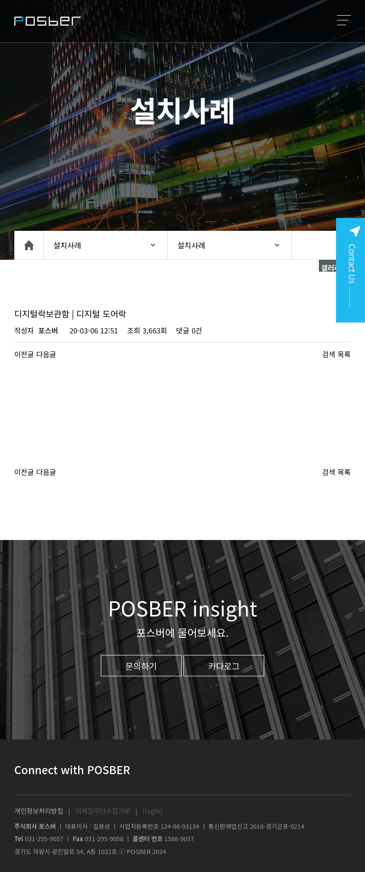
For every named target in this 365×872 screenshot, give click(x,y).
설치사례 (67, 245)
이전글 (24, 354)
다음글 (46, 354)
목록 (344, 354)
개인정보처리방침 (38, 810)
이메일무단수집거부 (102, 810)
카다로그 (224, 666)
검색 (329, 354)
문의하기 (141, 666)
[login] (153, 810)
